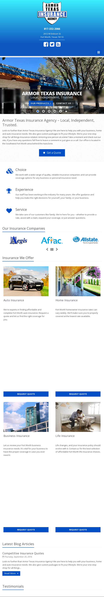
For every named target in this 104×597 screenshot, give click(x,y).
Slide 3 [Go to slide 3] (49, 111)
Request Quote (31, 321)
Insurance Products (26, 538)
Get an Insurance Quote (26, 544)
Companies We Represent (26, 551)
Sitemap (32, 494)
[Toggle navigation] (99, 52)
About (13, 494)
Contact (22, 494)
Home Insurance (66, 300)
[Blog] (58, 44)
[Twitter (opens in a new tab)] (52, 44)
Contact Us (64, 103)
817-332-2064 (65, 530)
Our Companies (23, 228)
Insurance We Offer (18, 257)
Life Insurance (65, 363)
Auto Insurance (13, 300)
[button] (66, 111)
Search (45, 587)
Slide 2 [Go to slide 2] (43, 111)
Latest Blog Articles (18, 397)
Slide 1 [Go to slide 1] (38, 111)
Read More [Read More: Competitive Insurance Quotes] (12, 427)
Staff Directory (26, 558)
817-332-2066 (65, 525)
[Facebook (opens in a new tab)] (46, 44)
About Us (26, 518)
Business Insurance (16, 363)
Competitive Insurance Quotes (23, 407)
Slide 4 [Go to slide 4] (55, 111)
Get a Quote (52, 152)
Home (5, 494)
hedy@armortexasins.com (71, 534)
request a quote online (38, 481)
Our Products (41, 103)
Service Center (26, 531)
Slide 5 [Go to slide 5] (60, 111)
